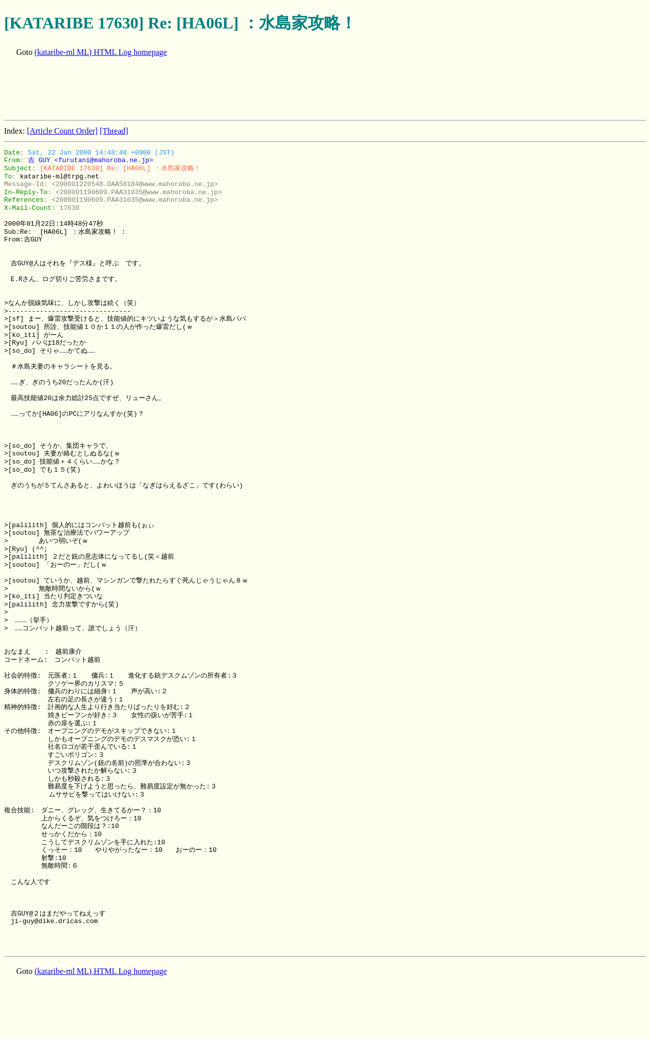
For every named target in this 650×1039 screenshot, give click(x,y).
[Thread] (114, 131)
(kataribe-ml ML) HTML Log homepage (101, 52)
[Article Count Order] (62, 131)
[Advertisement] (189, 89)
